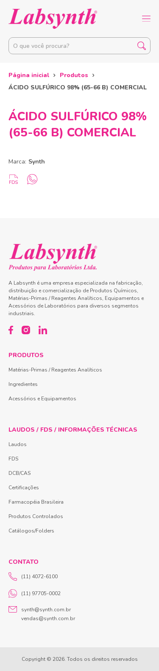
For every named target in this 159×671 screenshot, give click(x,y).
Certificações (23, 487)
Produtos (74, 75)
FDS (13, 458)
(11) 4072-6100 (33, 576)
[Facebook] (10, 330)
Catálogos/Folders (31, 530)
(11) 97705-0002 (34, 593)
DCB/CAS (19, 473)
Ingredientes (23, 384)
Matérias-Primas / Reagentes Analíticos (55, 369)
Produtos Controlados (35, 516)
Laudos (17, 444)
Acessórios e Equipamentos (42, 398)
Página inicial (28, 75)
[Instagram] (26, 330)
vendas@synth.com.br (48, 618)
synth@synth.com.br (46, 609)
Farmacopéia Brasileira (36, 502)
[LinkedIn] (43, 330)
